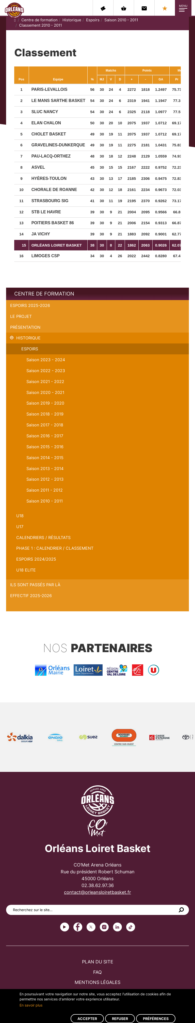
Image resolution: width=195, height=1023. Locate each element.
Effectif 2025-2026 (31, 595)
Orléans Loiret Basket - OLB (14, 10)
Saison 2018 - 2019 (44, 414)
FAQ (97, 972)
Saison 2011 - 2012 (44, 490)
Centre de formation (39, 20)
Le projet (21, 316)
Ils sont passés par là (35, 584)
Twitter (91, 927)
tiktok (130, 927)
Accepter (87, 1018)
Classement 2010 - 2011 (40, 25)
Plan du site (97, 961)
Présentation (25, 327)
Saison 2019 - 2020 (45, 403)
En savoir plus (31, 1005)
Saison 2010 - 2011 (121, 20)
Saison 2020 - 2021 (45, 392)
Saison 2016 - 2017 (44, 435)
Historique (71, 20)
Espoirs (93, 20)
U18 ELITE (26, 570)
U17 (19, 526)
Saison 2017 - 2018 (44, 424)
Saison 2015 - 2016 (44, 446)
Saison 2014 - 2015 (44, 457)
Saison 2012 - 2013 (44, 479)
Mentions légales (97, 982)
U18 (20, 515)
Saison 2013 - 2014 (44, 468)
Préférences (156, 1018)
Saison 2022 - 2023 (45, 370)
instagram (104, 927)
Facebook (77, 927)
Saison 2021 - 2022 (45, 381)
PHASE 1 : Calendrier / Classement (54, 548)
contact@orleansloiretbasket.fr (97, 892)
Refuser (120, 1018)
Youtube (64, 927)
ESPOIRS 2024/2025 (36, 559)
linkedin (117, 927)
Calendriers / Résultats (43, 537)
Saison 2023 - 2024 (45, 359)
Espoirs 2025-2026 (30, 305)
